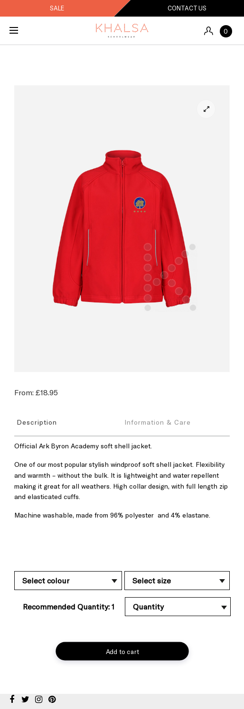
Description (37, 422)
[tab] (68, 422)
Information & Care (157, 422)
